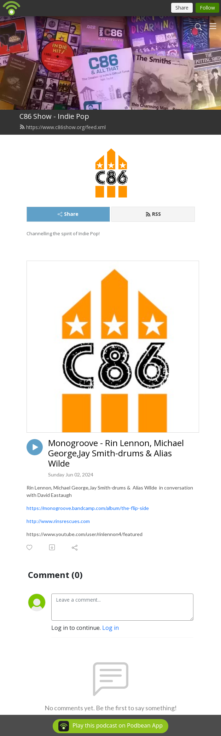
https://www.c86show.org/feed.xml (62, 127)
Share (68, 214)
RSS (153, 214)
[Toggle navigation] (213, 26)
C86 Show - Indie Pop (54, 116)
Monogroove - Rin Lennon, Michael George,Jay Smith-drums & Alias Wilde (116, 453)
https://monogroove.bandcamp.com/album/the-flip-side (88, 508)
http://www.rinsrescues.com (58, 521)
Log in (110, 628)
